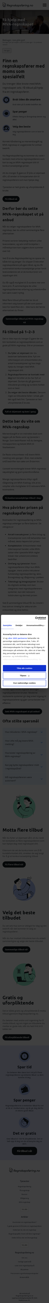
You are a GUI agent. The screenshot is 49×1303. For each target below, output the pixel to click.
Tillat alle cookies (24, 668)
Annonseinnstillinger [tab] (35, 625)
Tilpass (24, 675)
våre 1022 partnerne (17, 638)
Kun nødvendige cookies (24, 683)
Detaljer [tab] (19, 625)
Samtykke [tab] (7, 625)
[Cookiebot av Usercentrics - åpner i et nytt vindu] (35, 618)
